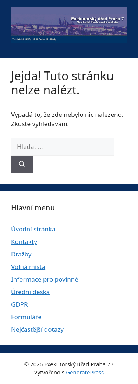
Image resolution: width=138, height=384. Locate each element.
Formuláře (26, 317)
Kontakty (24, 241)
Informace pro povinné (44, 279)
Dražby (21, 254)
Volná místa (28, 266)
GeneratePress (85, 372)
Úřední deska (30, 291)
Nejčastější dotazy (37, 329)
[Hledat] (22, 164)
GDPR (19, 304)
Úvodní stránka (33, 229)
